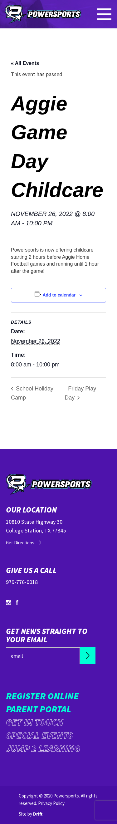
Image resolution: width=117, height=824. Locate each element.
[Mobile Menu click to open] (104, 14)
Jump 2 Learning (43, 748)
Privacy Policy (51, 803)
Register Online (42, 696)
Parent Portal (38, 709)
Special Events (39, 735)
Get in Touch (34, 722)
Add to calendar (59, 294)
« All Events (25, 63)
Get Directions (20, 543)
